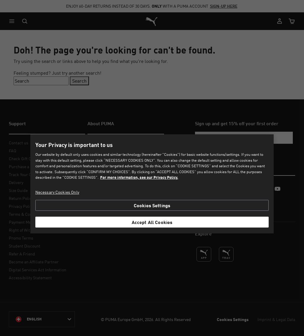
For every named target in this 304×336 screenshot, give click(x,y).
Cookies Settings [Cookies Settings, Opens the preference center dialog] (152, 205)
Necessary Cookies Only (57, 192)
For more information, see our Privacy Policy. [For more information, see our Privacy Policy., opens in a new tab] (139, 177)
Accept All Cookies (152, 222)
